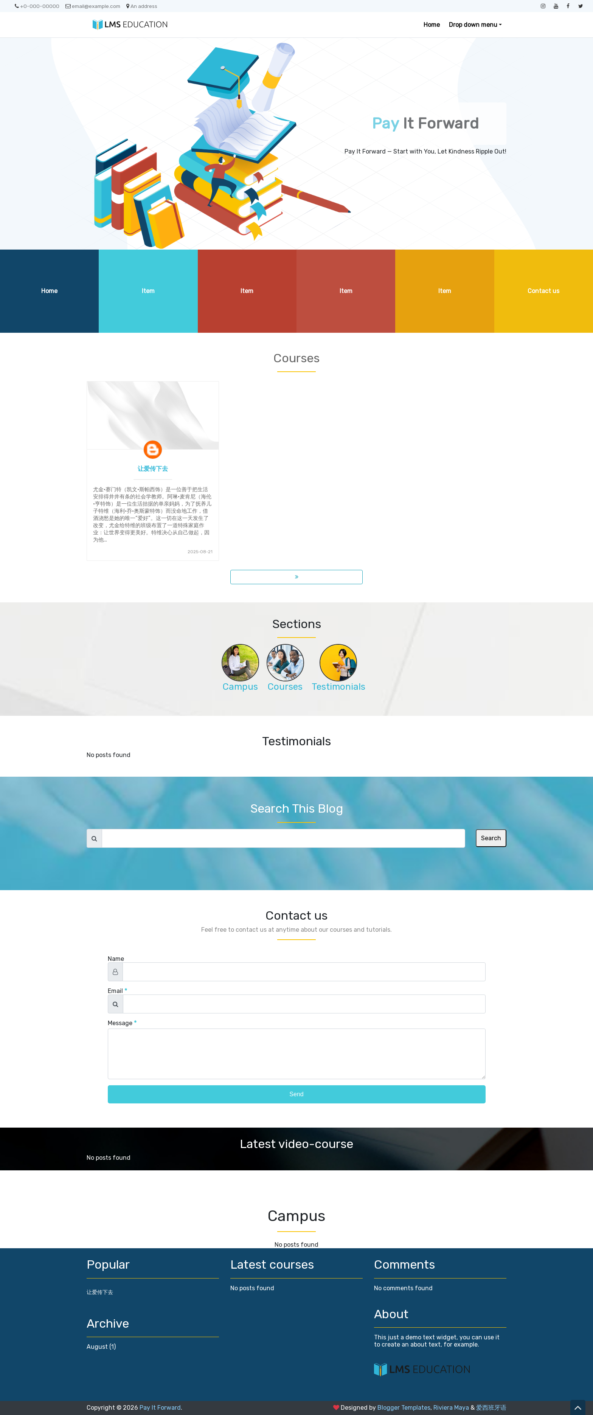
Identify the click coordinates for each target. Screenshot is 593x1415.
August (97, 1346)
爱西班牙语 (491, 1407)
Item (148, 291)
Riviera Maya (451, 1407)
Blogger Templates (403, 1407)
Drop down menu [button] (473, 24)
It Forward (425, 123)
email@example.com (92, 6)
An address (141, 6)
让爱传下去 (153, 468)
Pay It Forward (160, 1407)
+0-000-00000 (37, 6)
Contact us (543, 291)
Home (432, 24)
